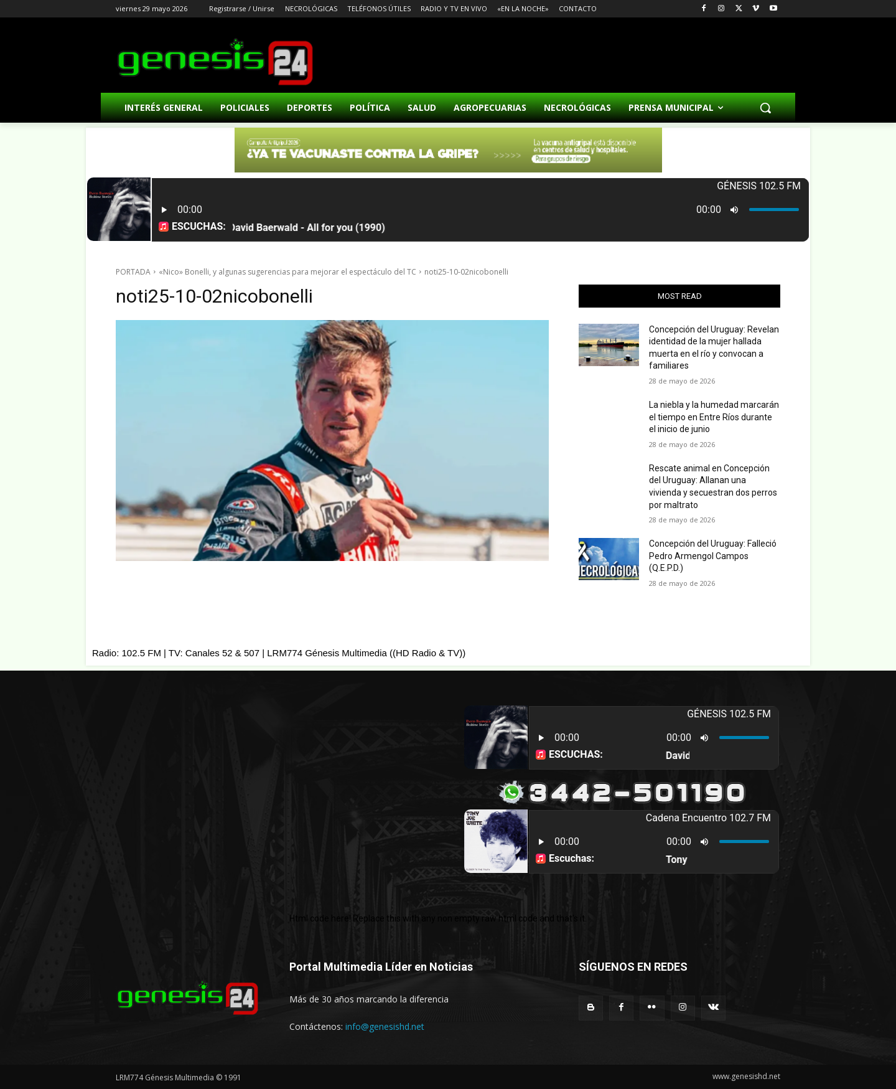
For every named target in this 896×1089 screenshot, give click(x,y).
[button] (765, 108)
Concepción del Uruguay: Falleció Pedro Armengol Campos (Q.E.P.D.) (713, 556)
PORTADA (133, 271)
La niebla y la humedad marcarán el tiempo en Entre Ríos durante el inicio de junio (714, 417)
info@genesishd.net (384, 1026)
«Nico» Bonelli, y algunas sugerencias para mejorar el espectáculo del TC (287, 271)
